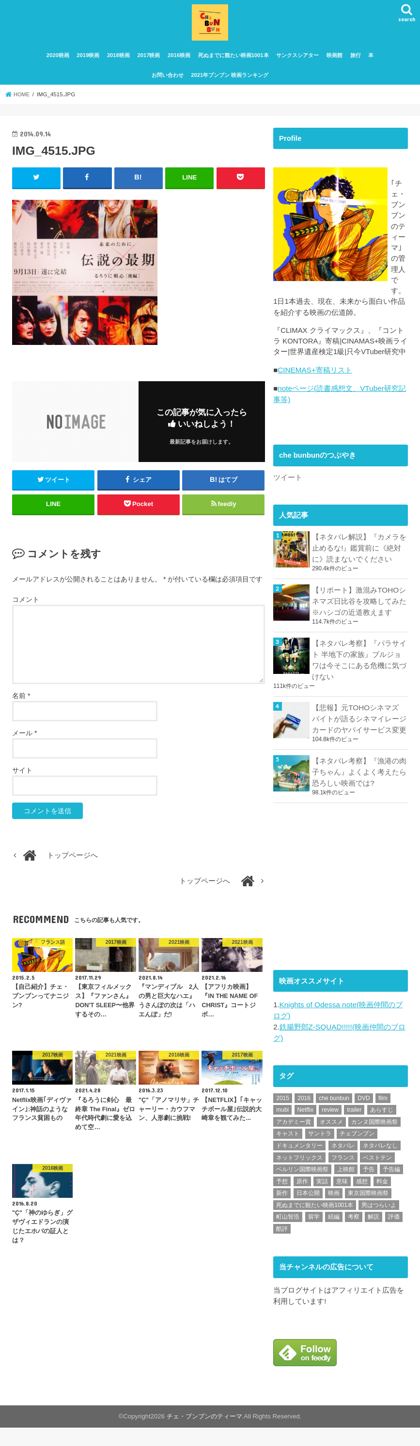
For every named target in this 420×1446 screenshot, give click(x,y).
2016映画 (179, 62)
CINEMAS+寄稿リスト (314, 398)
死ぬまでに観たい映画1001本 (233, 62)
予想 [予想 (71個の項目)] (282, 1199)
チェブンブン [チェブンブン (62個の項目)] (357, 1152)
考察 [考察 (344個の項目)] (353, 1235)
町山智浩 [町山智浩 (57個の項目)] (287, 1235)
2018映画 (118, 62)
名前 (21, 702)
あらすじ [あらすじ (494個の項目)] (381, 1128)
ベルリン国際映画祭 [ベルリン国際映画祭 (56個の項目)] (302, 1187)
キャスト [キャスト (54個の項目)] (287, 1152)
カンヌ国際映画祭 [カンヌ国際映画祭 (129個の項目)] (374, 1140)
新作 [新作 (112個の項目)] (282, 1211)
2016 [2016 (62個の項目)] (304, 1116)
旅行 (355, 62)
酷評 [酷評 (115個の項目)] (282, 1247)
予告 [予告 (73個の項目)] (368, 1187)
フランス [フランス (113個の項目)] (343, 1176)
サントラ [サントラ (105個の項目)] (319, 1152)
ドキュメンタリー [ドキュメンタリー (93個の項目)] (299, 1164)
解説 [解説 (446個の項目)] (373, 1235)
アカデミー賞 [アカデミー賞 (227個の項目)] (293, 1140)
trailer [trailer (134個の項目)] (354, 1128)
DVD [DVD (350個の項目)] (364, 1116)
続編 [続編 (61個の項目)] (334, 1235)
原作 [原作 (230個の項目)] (302, 1199)
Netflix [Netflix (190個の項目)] (305, 1128)
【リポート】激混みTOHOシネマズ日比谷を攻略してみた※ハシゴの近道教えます (359, 625)
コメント (25, 606)
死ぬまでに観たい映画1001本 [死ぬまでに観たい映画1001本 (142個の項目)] (314, 1223)
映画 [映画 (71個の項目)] (334, 1211)
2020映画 (58, 62)
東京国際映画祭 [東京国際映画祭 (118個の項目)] (368, 1211)
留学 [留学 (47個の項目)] (314, 1235)
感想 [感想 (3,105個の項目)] (362, 1199)
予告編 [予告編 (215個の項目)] (391, 1187)
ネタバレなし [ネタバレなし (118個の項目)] (380, 1164)
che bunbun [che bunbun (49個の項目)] (334, 1116)
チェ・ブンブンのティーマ (204, 1434)
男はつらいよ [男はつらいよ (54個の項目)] (378, 1223)
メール (24, 739)
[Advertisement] (346, 905)
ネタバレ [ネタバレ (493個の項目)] (343, 1164)
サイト (22, 776)
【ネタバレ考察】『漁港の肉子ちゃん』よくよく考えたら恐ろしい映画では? (359, 792)
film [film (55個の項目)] (383, 1116)
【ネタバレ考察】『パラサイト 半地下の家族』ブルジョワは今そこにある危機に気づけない (359, 683)
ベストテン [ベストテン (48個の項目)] (377, 1176)
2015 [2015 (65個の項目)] (282, 1116)
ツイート (287, 503)
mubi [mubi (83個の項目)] (282, 1128)
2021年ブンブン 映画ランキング (229, 81)
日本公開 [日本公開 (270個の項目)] (308, 1211)
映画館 (334, 62)
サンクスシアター (297, 62)
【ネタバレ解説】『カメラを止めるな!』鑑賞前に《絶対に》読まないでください (359, 573)
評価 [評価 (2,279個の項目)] (394, 1235)
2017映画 (148, 62)
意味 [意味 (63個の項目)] (342, 1199)
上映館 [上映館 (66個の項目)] (346, 1187)
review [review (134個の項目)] (330, 1128)
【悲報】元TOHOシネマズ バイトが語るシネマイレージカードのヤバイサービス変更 (359, 740)
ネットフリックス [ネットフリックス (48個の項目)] (299, 1176)
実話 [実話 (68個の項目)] (322, 1199)
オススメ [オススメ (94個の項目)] (331, 1140)
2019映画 (88, 62)
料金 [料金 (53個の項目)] (382, 1199)
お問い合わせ (168, 81)
